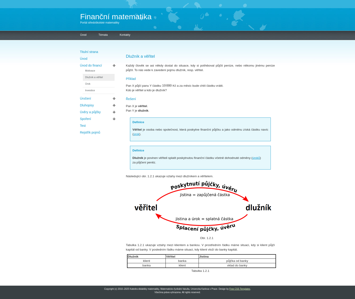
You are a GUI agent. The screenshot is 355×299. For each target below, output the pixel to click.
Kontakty (125, 34)
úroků (256, 158)
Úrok (87, 83)
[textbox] (167, 85)
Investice (90, 90)
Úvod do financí (91, 65)
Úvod (83, 34)
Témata (103, 34)
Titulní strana (89, 52)
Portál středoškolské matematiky (99, 22)
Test (83, 125)
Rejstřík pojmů (90, 132)
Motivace (90, 70)
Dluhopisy (87, 105)
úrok (136, 134)
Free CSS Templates (239, 289)
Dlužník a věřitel (94, 77)
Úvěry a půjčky (90, 112)
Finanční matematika (116, 16)
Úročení (85, 98)
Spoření (85, 119)
